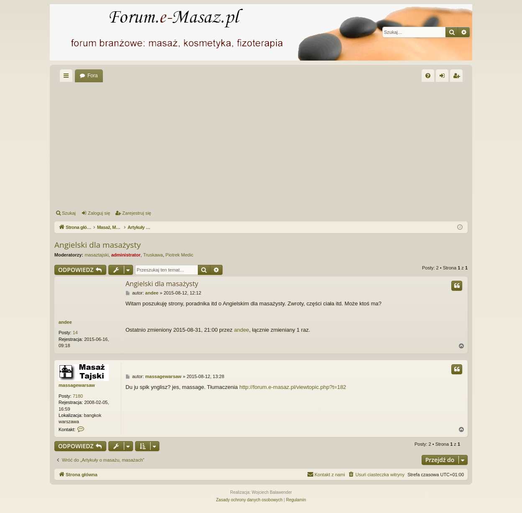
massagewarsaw (77, 385)
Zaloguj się (99, 213)
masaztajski (96, 254)
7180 (78, 396)
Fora (92, 76)
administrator (126, 254)
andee (65, 322)
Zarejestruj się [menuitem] (458, 77)
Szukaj (69, 213)
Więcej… (67, 77)
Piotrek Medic (180, 254)
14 (75, 332)
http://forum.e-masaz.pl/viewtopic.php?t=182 (292, 387)
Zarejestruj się (136, 213)
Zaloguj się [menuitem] (444, 77)
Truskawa (153, 254)
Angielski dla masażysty (97, 244)
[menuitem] (428, 75)
